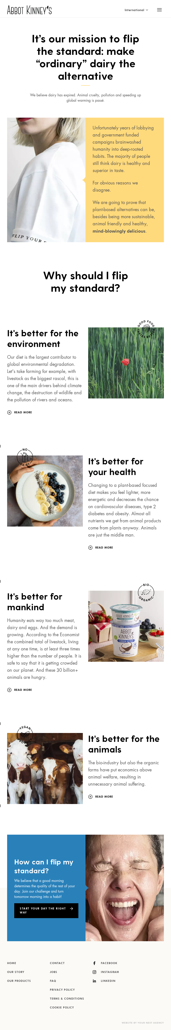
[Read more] (23, 412)
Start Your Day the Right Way (43, 910)
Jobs (53, 972)
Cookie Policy (62, 1007)
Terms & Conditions (67, 999)
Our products (19, 981)
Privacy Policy (62, 990)
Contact (57, 963)
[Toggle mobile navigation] (159, 9)
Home (11, 963)
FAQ (53, 981)
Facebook (105, 963)
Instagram (106, 972)
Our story (15, 972)
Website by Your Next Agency (143, 1023)
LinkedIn (104, 981)
